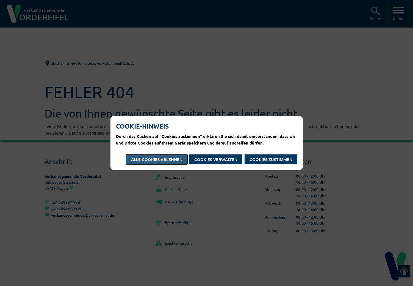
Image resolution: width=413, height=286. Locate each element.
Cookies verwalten (215, 159)
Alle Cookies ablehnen (156, 159)
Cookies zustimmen (271, 159)
